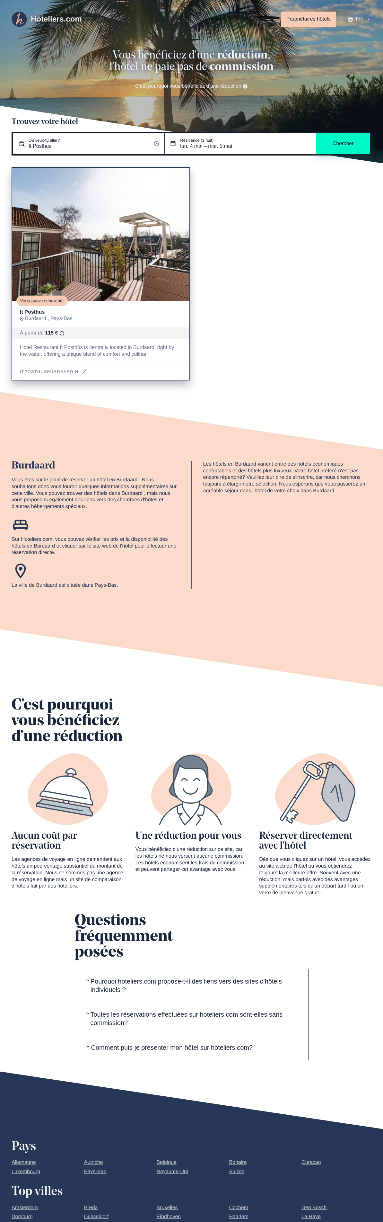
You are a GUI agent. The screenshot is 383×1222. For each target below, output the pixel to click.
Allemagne (24, 1162)
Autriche (93, 1162)
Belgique (167, 1162)
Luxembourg (26, 1171)
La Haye (311, 1216)
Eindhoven (169, 1216)
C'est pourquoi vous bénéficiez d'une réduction (191, 86)
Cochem (238, 1207)
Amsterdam (25, 1207)
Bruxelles (167, 1207)
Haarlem (238, 1216)
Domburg (22, 1216)
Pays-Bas (95, 1171)
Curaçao (311, 1162)
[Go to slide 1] (100, 290)
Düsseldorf (96, 1216)
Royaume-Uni (172, 1171)
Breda (91, 1207)
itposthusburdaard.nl (54, 371)
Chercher (343, 143)
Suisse (236, 1171)
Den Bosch (313, 1207)
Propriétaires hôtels (308, 19)
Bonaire (238, 1162)
